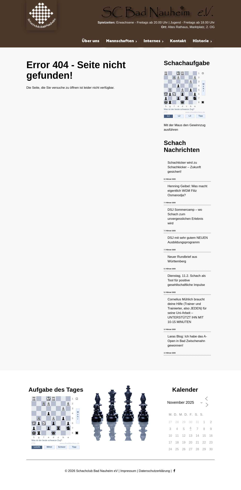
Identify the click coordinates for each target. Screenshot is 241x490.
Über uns (90, 41)
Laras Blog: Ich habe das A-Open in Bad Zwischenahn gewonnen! (187, 341)
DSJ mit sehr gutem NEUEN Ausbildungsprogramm (188, 240)
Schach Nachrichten (182, 146)
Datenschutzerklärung (154, 471)
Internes (151, 41)
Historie (201, 41)
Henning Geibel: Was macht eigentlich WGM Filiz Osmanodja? (187, 190)
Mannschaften (120, 41)
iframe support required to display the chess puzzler (55, 424)
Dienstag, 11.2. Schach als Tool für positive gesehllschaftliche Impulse (187, 280)
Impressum (128, 471)
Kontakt (178, 41)
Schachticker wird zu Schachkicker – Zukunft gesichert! (184, 167)
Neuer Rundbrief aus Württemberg (182, 259)
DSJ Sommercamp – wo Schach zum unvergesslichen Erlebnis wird (185, 216)
